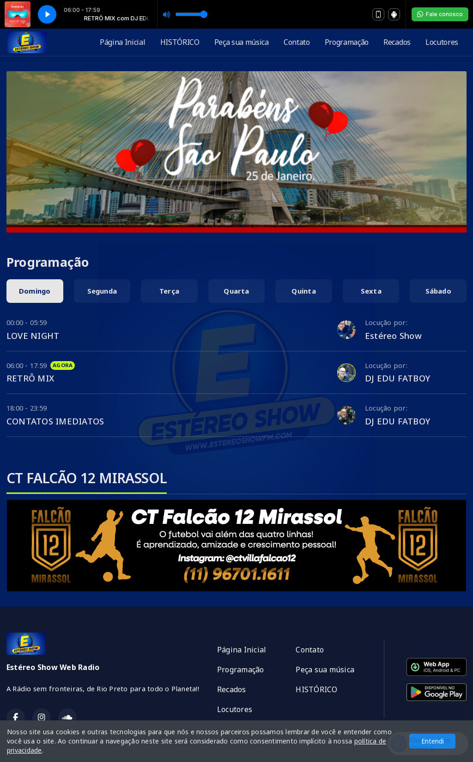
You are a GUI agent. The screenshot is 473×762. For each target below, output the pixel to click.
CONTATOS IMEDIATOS (55, 421)
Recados (397, 42)
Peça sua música (241, 42)
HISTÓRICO (180, 42)
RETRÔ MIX (30, 378)
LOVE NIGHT (32, 335)
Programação (347, 42)
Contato (297, 42)
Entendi (432, 741)
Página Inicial (123, 42)
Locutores (441, 42)
